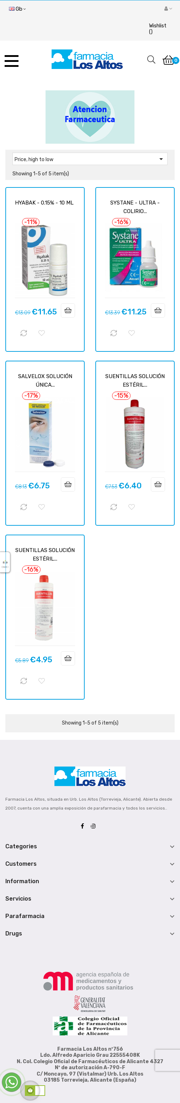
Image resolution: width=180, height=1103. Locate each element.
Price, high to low (90, 159)
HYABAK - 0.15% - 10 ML (44, 203)
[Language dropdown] (17, 9)
